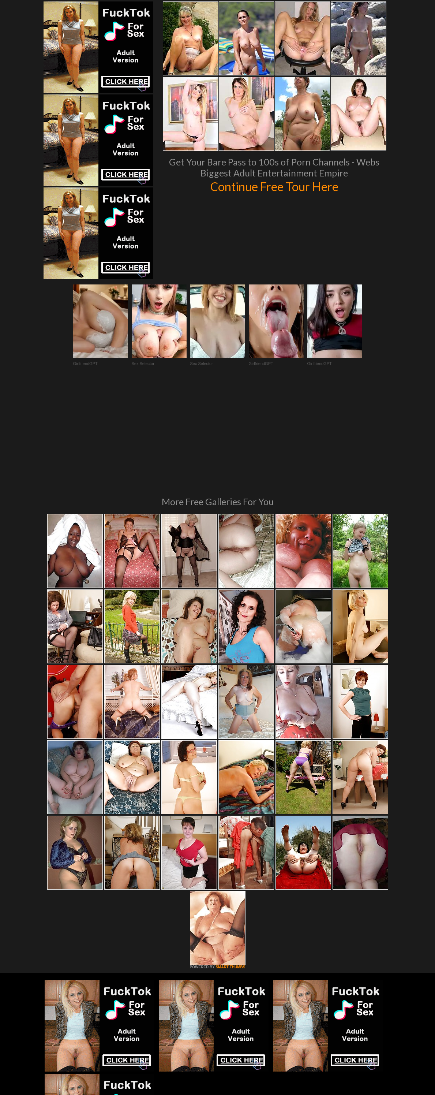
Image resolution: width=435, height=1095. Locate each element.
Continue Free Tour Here (274, 186)
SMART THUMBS (230, 867)
